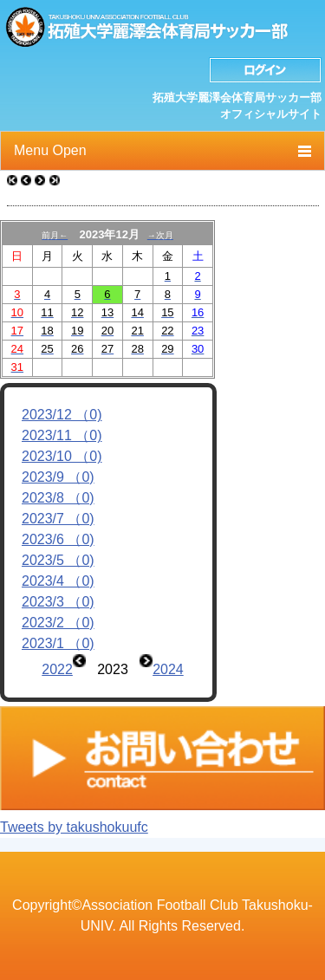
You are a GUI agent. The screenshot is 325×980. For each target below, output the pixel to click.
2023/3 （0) (58, 601)
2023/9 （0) (58, 477)
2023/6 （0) (58, 539)
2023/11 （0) (62, 435)
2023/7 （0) (58, 518)
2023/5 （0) (58, 560)
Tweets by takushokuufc (74, 827)
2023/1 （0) (58, 643)
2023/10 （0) (62, 456)
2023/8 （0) (58, 497)
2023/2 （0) (58, 622)
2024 (168, 669)
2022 (57, 669)
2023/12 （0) (62, 414)
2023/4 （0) (58, 581)
